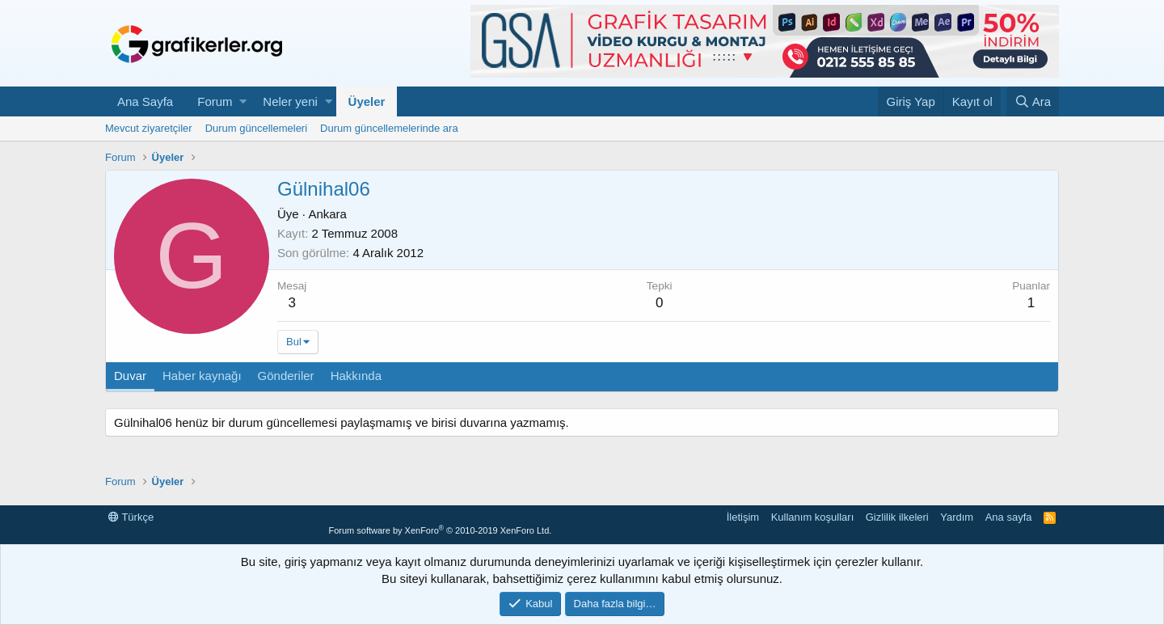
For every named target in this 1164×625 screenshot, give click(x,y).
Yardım (956, 517)
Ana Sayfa (145, 101)
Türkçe (131, 517)
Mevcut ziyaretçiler (148, 128)
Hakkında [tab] (356, 375)
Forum (214, 101)
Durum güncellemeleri (256, 128)
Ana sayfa (1008, 517)
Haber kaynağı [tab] (202, 375)
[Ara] (1032, 101)
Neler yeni (290, 101)
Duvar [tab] (130, 375)
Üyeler (367, 101)
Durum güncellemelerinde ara (389, 128)
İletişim (743, 517)
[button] (243, 101)
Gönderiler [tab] (286, 375)
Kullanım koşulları (812, 517)
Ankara (327, 214)
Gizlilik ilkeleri (897, 517)
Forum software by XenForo (439, 530)
